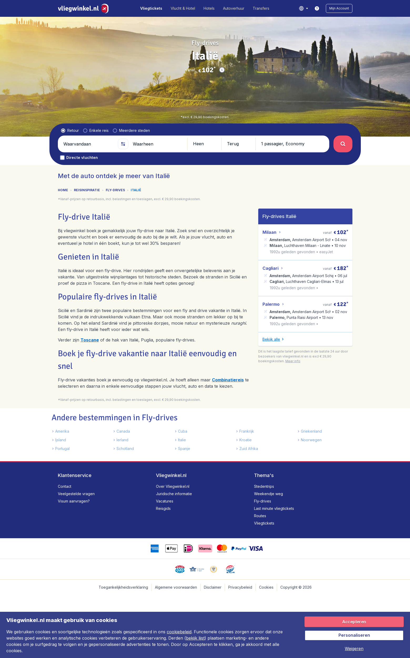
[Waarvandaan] (88, 144)
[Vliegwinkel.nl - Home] (84, 8)
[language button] (303, 8)
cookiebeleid (179, 631)
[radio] (70, 130)
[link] (317, 8)
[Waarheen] (157, 144)
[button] (339, 8)
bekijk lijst (195, 638)
